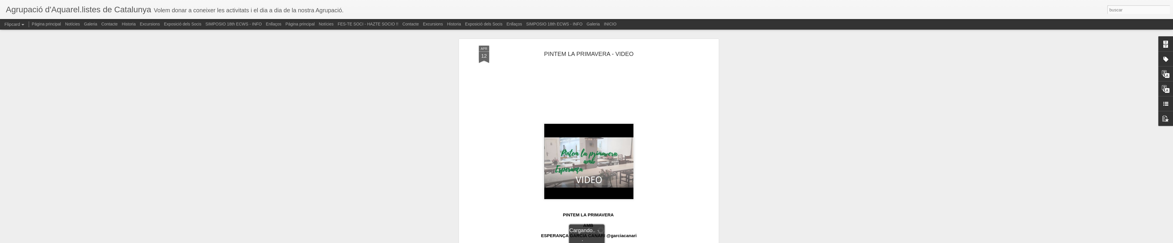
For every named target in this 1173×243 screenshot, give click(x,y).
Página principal (46, 24)
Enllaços (274, 24)
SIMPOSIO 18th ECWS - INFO (234, 24)
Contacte (109, 24)
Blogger (609, 240)
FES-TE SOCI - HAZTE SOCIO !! (368, 24)
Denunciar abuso (629, 240)
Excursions (150, 24)
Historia (128, 24)
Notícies (72, 24)
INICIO (610, 24)
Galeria (90, 24)
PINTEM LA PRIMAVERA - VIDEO (588, 31)
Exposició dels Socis (182, 24)
